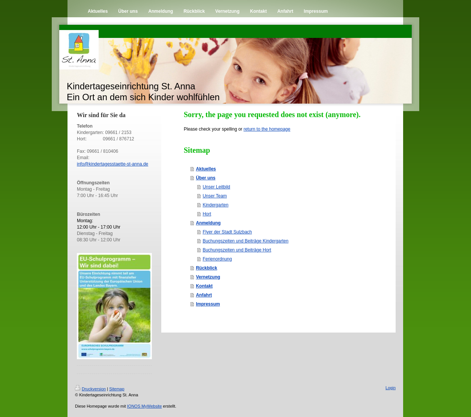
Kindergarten (215, 205)
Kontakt (204, 286)
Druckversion (90, 389)
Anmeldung (208, 223)
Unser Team (214, 196)
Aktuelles (206, 169)
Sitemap (116, 389)
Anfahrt (204, 295)
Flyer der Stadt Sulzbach (227, 232)
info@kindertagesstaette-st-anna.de (112, 164)
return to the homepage (266, 129)
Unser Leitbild (216, 187)
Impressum (208, 304)
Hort (206, 214)
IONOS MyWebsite (144, 406)
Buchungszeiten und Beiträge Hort (236, 250)
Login (391, 387)
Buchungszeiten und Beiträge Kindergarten (245, 241)
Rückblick (206, 268)
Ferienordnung (217, 259)
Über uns (205, 178)
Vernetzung (208, 277)
